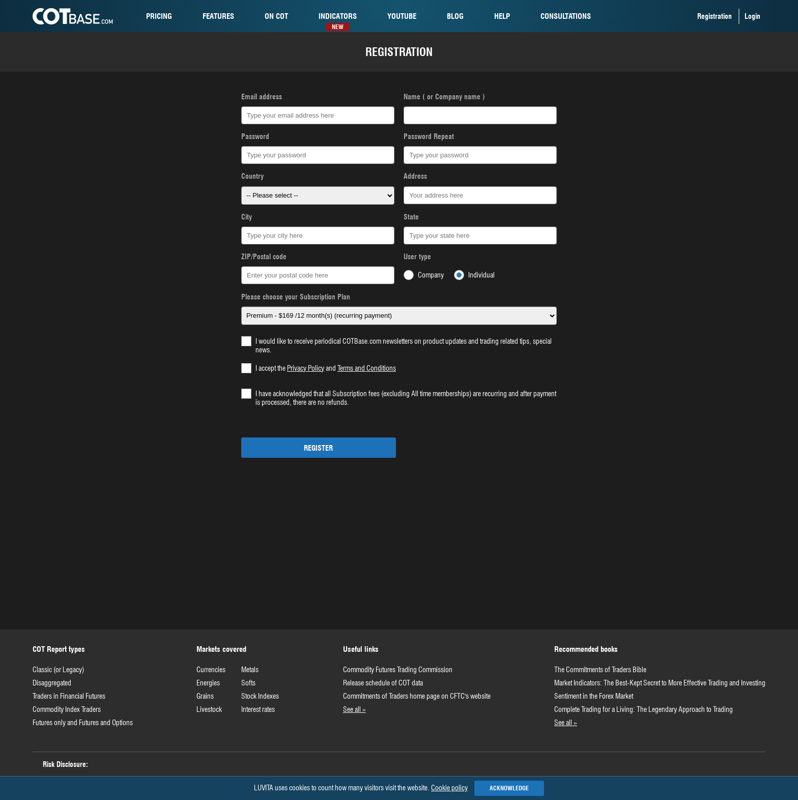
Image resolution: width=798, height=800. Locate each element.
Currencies (210, 670)
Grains (205, 696)
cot (276, 16)
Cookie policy (449, 788)
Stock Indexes (260, 696)
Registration (714, 16)
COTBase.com (73, 16)
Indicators (338, 18)
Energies (208, 683)
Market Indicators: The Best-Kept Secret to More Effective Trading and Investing (659, 683)
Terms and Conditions (366, 368)
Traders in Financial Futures (69, 696)
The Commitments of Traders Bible (600, 670)
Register (318, 448)
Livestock (209, 709)
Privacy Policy (305, 368)
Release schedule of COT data (383, 683)
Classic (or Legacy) (58, 670)
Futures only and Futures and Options (83, 723)
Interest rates (258, 709)
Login (752, 16)
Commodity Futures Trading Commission (397, 670)
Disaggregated (52, 683)
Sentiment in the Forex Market (593, 696)
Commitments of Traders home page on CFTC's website (417, 696)
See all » (354, 709)
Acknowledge (509, 788)
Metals (250, 670)
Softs (248, 683)
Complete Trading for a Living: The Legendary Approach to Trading (643, 709)
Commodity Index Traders (67, 709)
